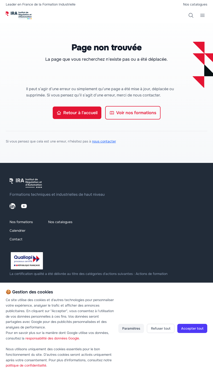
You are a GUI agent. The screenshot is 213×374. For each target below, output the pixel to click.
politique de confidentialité (26, 365)
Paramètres (131, 328)
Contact (16, 239)
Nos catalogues (195, 4)
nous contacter (104, 141)
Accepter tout (192, 328)
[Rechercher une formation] (191, 15)
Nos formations (21, 222)
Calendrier (17, 230)
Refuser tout (160, 328)
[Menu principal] (202, 15)
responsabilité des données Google (52, 338)
